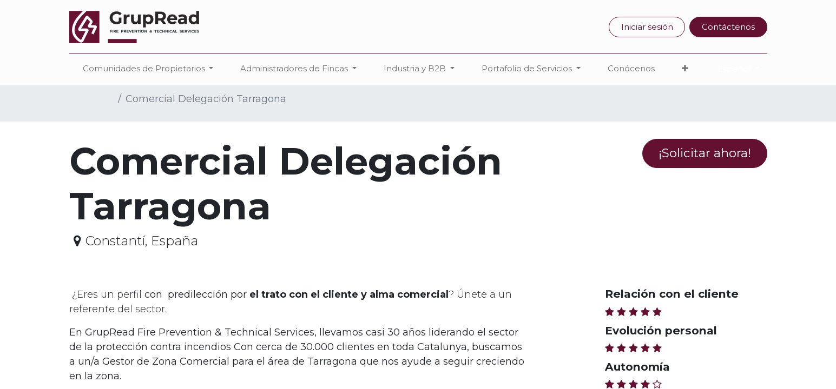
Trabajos (91, 99)
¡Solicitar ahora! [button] (705, 152)
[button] (685, 69)
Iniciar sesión (647, 27)
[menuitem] (631, 69)
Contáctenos (728, 27)
